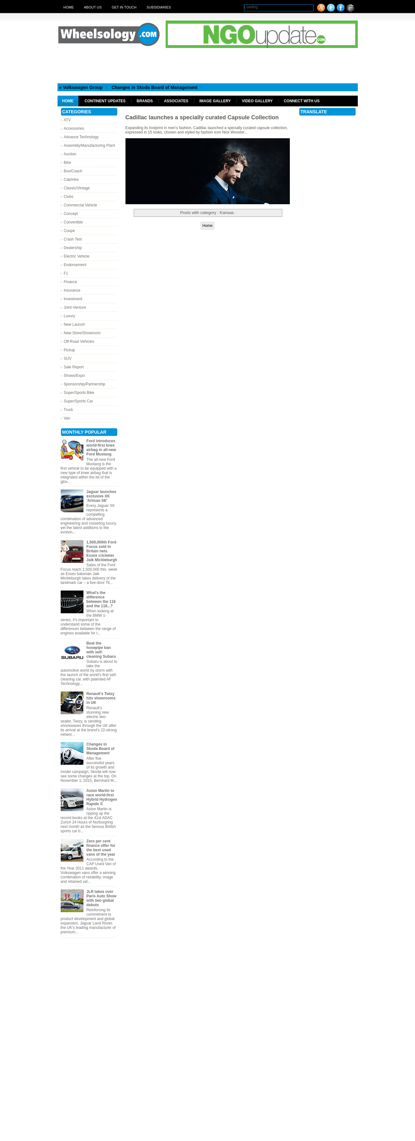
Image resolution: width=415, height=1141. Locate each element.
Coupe (69, 231)
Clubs (69, 196)
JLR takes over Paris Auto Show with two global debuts (101, 898)
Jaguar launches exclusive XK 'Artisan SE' (101, 496)
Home (69, 7)
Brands (145, 101)
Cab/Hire (71, 179)
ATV (67, 120)
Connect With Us (302, 101)
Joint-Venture (75, 307)
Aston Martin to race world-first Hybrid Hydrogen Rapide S (101, 797)
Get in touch (124, 7)
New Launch (74, 324)
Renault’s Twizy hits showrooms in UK (100, 698)
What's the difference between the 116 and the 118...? (101, 599)
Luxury (69, 316)
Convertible (73, 222)
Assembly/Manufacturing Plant (89, 145)
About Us (93, 7)
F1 (66, 273)
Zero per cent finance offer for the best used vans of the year (100, 848)
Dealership (73, 248)
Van (67, 418)
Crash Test (73, 239)
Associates (176, 101)
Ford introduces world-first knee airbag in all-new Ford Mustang (101, 447)
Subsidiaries (159, 7)
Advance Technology (81, 137)
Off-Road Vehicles (79, 341)
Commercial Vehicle (80, 205)
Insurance (72, 290)
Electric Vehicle (76, 256)
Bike (67, 162)
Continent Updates (105, 101)
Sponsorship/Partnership (84, 384)
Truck (68, 409)
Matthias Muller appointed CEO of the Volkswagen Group (65, 87)
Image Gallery (215, 101)
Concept (71, 213)
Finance (70, 282)
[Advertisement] (208, 65)
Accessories (74, 128)
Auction (70, 154)
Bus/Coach (73, 171)
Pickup (69, 350)
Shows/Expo (74, 375)
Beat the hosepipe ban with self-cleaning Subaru (101, 650)
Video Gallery (257, 101)
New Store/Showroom (82, 333)
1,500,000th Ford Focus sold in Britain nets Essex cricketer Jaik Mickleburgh (101, 551)
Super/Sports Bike (79, 392)
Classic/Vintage (77, 188)
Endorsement (75, 265)
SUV (68, 358)
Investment (73, 299)
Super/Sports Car (78, 401)
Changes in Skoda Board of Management (177, 87)
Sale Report (74, 367)
